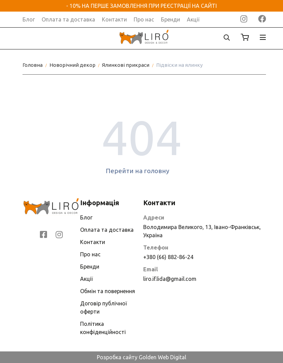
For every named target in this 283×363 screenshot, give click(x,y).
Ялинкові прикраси (125, 65)
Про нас (144, 19)
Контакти (114, 19)
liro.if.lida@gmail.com (169, 279)
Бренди (170, 19)
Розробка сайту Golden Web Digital (141, 357)
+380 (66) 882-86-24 (168, 257)
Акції (193, 19)
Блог (29, 19)
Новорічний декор (72, 65)
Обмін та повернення (107, 291)
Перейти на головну (142, 171)
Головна (33, 65)
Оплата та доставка (68, 19)
